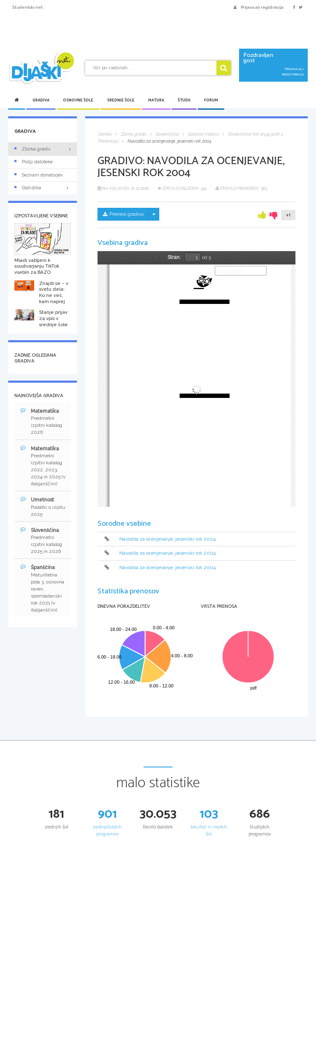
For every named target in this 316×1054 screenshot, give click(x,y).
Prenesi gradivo (123, 214)
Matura (156, 100)
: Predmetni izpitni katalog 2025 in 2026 (41, 540)
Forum (211, 100)
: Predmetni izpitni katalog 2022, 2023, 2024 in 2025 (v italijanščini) (43, 466)
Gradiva (41, 100)
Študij (184, 100)
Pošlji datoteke (33, 162)
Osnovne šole (78, 100)
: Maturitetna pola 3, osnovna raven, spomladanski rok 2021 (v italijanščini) (42, 588)
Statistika (42, 188)
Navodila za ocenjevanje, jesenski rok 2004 (167, 539)
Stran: (174, 257)
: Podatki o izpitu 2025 (43, 506)
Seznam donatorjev (38, 175)
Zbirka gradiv (32, 149)
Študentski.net (27, 7)
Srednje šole (121, 100)
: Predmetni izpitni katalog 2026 (41, 421)
